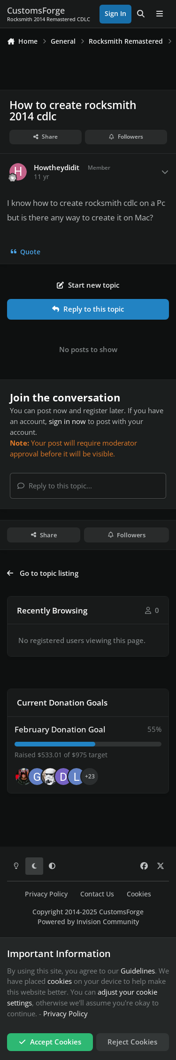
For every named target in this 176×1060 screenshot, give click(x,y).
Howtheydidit (56, 167)
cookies (59, 981)
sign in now (67, 421)
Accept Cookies (50, 1041)
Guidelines (138, 970)
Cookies (139, 894)
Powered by (88, 922)
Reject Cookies (132, 1041)
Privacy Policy (46, 894)
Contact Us (97, 894)
